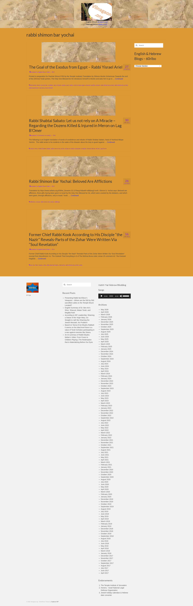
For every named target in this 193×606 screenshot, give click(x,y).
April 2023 (105, 401)
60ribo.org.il (102, 24)
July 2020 (104, 482)
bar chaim (35, 265)
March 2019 (105, 521)
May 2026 (104, 310)
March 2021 (105, 462)
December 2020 (107, 470)
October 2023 (106, 386)
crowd (32, 148)
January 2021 (106, 467)
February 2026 (106, 317)
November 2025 (107, 324)
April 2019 (105, 519)
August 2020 (106, 479)
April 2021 (105, 460)
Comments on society (44, 135)
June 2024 (105, 366)
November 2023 (107, 383)
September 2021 (107, 447)
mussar (38, 202)
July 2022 (104, 423)
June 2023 (105, 396)
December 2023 (107, 381)
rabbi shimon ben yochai (121, 85)
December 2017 (107, 556)
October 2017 (106, 561)
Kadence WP (54, 601)
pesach (98, 85)
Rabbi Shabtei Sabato (44, 148)
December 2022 (107, 411)
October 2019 (106, 504)
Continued (119, 79)
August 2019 (106, 509)
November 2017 (107, 558)
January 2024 (106, 379)
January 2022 (106, 438)
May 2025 (104, 339)
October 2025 (106, 327)
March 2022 (105, 433)
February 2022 (106, 435)
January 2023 (106, 408)
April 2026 (105, 312)
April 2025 (105, 342)
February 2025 (106, 346)
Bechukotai (33, 85)
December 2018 (107, 529)
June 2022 (105, 425)
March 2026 (105, 314)
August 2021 (106, 450)
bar (31, 265)
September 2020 (107, 477)
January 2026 (106, 319)
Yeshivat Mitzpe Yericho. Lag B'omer (97, 148)
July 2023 (104, 393)
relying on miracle (69, 148)
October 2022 (106, 415)
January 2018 (106, 553)
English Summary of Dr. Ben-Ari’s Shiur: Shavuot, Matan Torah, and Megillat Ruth (77, 310)
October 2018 (106, 534)
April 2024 (105, 371)
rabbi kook (62, 265)
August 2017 (106, 566)
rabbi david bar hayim (52, 265)
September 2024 (107, 359)
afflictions (32, 202)
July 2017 (104, 568)
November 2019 (107, 502)
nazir (44, 265)
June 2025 (105, 337)
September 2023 (107, 388)
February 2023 (106, 406)
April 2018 (105, 548)
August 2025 (106, 332)
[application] (114, 296)
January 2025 (106, 349)
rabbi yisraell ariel (34, 88)
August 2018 (106, 539)
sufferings (57, 202)
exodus (64, 85)
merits (71, 85)
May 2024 (104, 369)
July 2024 (104, 364)
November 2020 (107, 472)
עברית (28, 295)
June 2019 (105, 514)
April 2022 (105, 430)
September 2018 (107, 536)
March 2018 (105, 551)
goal (67, 85)
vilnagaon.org (102, 22)
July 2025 (104, 334)
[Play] (101, 296)
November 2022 (107, 413)
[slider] (111, 296)
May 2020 (104, 487)
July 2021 (104, 452)
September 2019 (107, 507)
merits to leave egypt (79, 85)
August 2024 (106, 361)
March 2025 (105, 344)
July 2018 (104, 541)
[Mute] (121, 296)
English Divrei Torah (44, 72)
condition (50, 85)
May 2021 (104, 457)
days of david (57, 85)
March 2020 (105, 492)
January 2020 (106, 497)
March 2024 (105, 374)
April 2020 (105, 489)
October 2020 (106, 475)
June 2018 (105, 543)
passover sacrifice (90, 85)
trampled (83, 148)
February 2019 (106, 524)
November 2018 (107, 531)
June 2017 (105, 571)
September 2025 (107, 329)
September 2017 (107, 563)
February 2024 (106, 376)
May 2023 (104, 398)
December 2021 (107, 440)
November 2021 (107, 443)
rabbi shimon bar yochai (107, 85)
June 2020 (105, 484)
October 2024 (106, 356)
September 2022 (107, 418)
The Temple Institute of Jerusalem (114, 585)
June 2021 (105, 455)
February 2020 (106, 494)
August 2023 (106, 391)
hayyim (41, 265)
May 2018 (104, 546)
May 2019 (104, 516)
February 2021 (106, 465)
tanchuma (42, 88)
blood (38, 85)
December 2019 (107, 499)
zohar (80, 265)
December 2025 (107, 322)
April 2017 (105, 573)
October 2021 (106, 445)
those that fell (49, 88)
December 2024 (107, 351)
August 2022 (106, 420)
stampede (77, 148)
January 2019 (106, 526)
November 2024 (107, 354)
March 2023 (105, 403)
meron (36, 148)
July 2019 (104, 511)
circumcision (44, 85)
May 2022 (104, 428)
